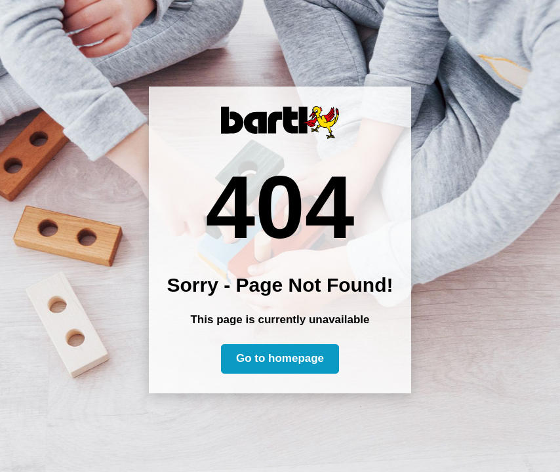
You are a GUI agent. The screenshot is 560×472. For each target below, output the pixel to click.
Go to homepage (280, 358)
